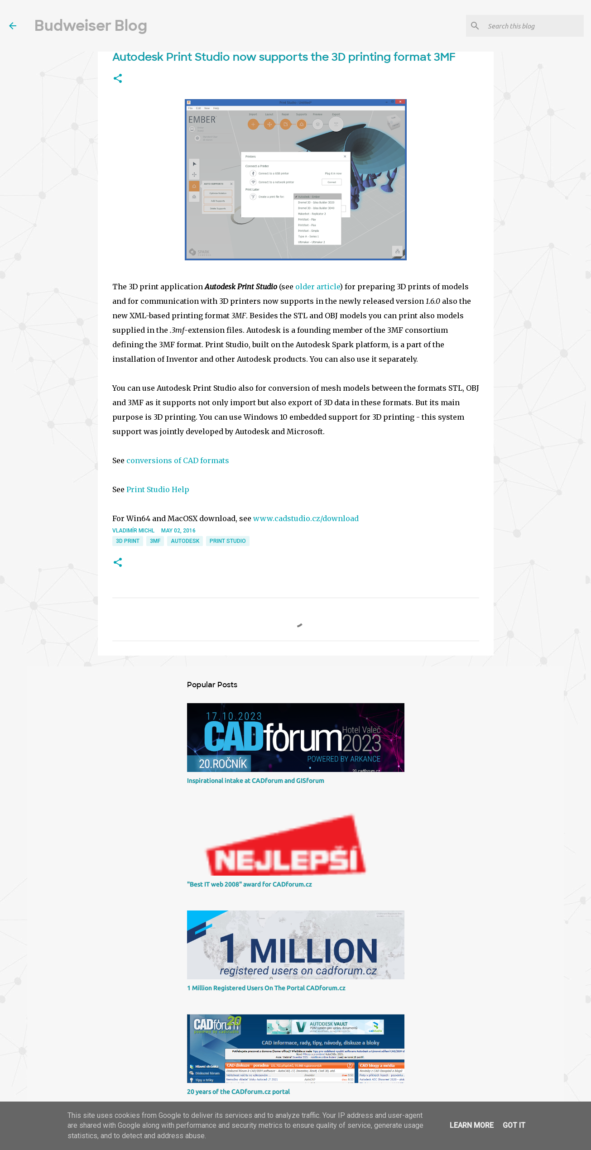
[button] (117, 79)
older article (317, 286)
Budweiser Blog (90, 25)
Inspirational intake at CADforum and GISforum (255, 780)
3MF (155, 541)
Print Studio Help (157, 489)
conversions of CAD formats (177, 460)
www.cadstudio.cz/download (306, 518)
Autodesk (185, 541)
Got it (514, 1125)
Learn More (472, 1125)
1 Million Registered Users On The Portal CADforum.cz (266, 988)
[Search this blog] (534, 26)
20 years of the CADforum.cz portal (238, 1091)
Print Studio (228, 541)
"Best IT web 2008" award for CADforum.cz (249, 884)
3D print (127, 541)
